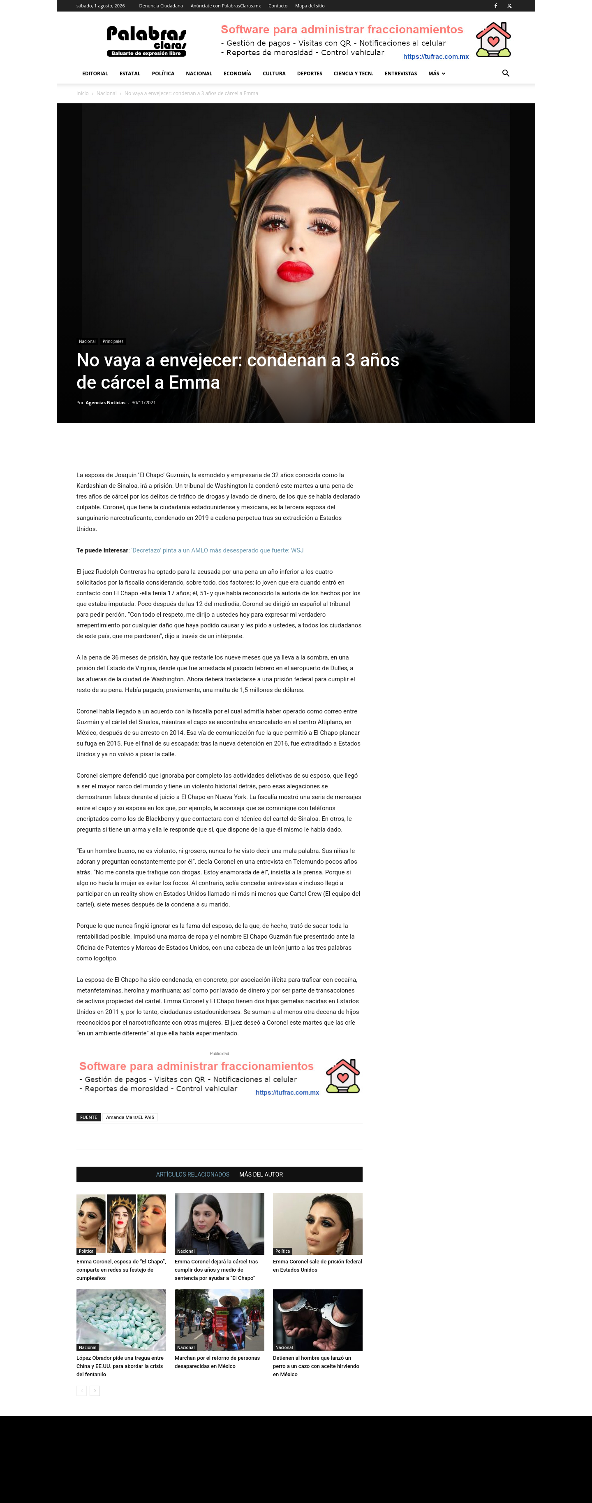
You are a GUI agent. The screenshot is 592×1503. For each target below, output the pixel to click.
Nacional (199, 73)
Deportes (309, 73)
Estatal (130, 73)
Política (163, 73)
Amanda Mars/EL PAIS (130, 1117)
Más (437, 73)
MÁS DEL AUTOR (261, 1174)
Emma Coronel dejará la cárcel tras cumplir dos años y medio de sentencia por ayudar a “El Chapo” (216, 1269)
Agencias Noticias (106, 402)
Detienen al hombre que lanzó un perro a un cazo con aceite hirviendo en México (316, 1366)
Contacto (277, 5)
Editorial (95, 73)
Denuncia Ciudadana (161, 5)
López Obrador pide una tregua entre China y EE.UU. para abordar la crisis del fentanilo (120, 1366)
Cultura (274, 73)
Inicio (82, 93)
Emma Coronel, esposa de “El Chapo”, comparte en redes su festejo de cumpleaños (121, 1269)
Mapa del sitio (310, 5)
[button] (506, 74)
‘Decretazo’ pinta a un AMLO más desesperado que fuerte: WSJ (217, 550)
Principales (113, 341)
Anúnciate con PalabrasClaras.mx (226, 5)
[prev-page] (81, 1391)
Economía (237, 73)
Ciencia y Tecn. (353, 73)
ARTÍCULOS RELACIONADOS (192, 1174)
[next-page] (95, 1391)
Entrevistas (401, 73)
